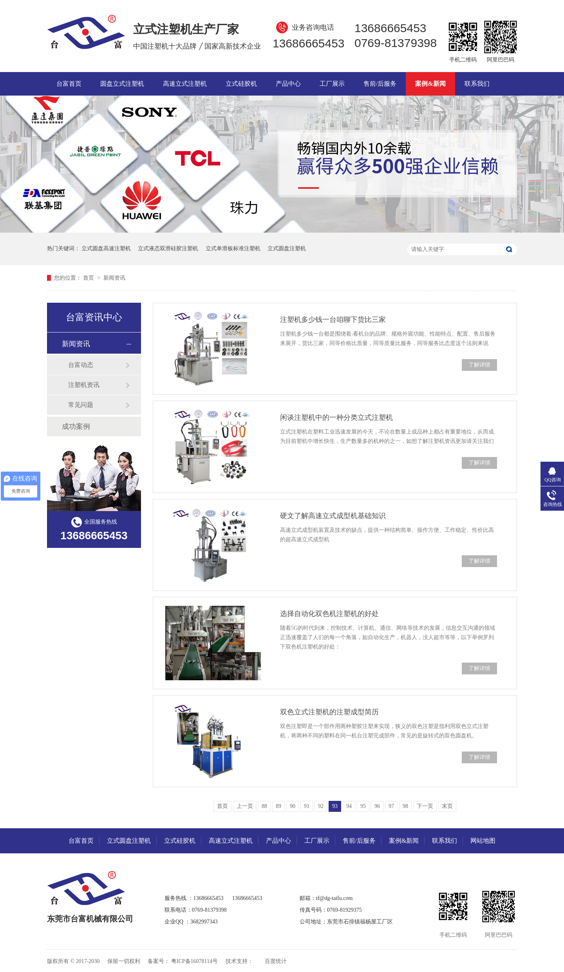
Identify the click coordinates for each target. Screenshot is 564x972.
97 (391, 806)
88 (264, 806)
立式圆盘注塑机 (287, 248)
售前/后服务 (379, 83)
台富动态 (80, 364)
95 (363, 806)
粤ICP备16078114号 (194, 961)
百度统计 (276, 961)
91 (306, 806)
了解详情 (479, 365)
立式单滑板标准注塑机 (233, 248)
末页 (447, 806)
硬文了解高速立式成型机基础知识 (333, 516)
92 (321, 806)
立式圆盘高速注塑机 (106, 248)
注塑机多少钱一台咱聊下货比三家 (333, 319)
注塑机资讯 (83, 384)
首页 (89, 278)
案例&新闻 (430, 83)
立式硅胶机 (241, 83)
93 (335, 806)
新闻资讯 (114, 278)
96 (377, 806)
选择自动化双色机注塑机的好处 (329, 614)
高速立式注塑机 (185, 83)
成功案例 (76, 426)
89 (278, 806)
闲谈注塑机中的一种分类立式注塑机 (336, 417)
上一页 (245, 806)
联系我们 (477, 83)
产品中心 (288, 83)
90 (292, 806)
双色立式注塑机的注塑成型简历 (329, 712)
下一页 (425, 806)
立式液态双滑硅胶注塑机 (168, 248)
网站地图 (482, 840)
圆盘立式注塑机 (122, 83)
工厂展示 (332, 83)
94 (349, 806)
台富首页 (68, 83)
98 (405, 806)
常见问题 (80, 404)
